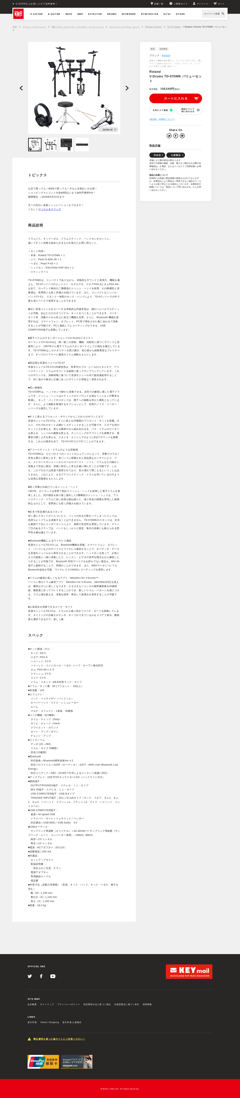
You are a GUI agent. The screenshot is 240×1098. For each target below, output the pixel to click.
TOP (14, 27)
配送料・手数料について (162, 119)
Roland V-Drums (153, 27)
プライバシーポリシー (68, 1004)
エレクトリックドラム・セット (124, 27)
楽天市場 (32, 1022)
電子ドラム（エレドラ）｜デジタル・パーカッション (78, 27)
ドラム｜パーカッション (34, 27)
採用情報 (147, 1004)
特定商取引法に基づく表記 (97, 1004)
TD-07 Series (174, 27)
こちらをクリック (51, 209)
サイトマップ (47, 1004)
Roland (166, 55)
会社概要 (32, 1004)
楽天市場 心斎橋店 (71, 1022)
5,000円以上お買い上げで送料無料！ (37, 4)
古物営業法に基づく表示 (126, 1004)
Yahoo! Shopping (49, 1022)
